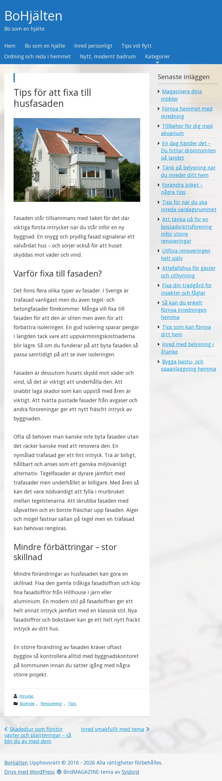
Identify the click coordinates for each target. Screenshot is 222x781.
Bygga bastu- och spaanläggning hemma (188, 365)
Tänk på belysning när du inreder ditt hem (188, 171)
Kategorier (157, 56)
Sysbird (130, 771)
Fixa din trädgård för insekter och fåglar (186, 289)
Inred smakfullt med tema (112, 729)
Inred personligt (93, 46)
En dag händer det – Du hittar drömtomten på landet (188, 150)
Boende (27, 703)
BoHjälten (33, 15)
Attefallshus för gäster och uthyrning (188, 271)
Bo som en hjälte (45, 46)
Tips (72, 703)
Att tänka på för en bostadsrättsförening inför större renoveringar (186, 230)
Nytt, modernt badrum (108, 56)
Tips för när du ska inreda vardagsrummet (189, 206)
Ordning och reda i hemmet (37, 56)
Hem (10, 46)
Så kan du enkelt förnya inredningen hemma (184, 309)
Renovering (51, 703)
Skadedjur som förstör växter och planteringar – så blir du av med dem (37, 735)
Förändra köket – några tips (182, 188)
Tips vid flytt (136, 46)
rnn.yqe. (26, 696)
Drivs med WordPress (29, 771)
